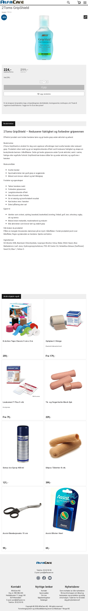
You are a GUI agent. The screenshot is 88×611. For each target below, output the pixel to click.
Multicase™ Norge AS (62, 609)
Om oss (44, 595)
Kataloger (44, 600)
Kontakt (44, 591)
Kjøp (44, 87)
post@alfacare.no (46, 572)
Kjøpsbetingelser (44, 598)
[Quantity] (44, 81)
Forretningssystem (25, 609)
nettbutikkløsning (41, 609)
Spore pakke (44, 593)
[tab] (8, 123)
